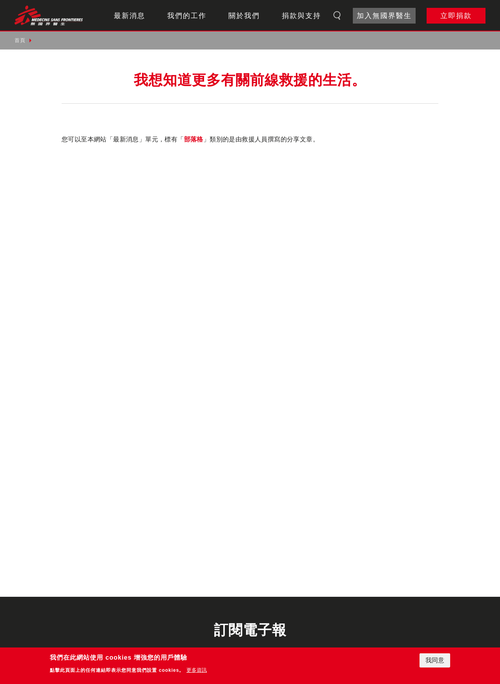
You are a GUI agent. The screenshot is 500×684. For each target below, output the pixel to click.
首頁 (20, 40)
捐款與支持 (301, 16)
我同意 (434, 660)
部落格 (193, 139)
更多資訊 (196, 670)
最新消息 (129, 16)
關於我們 (244, 16)
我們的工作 (186, 16)
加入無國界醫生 (384, 16)
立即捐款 (456, 16)
